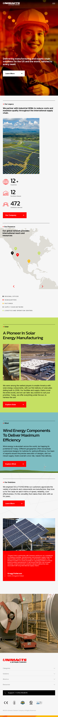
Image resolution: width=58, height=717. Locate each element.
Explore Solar (14, 405)
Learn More (13, 73)
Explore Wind (14, 464)
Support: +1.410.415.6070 (15, 693)
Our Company (14, 215)
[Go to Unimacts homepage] (11, 4)
